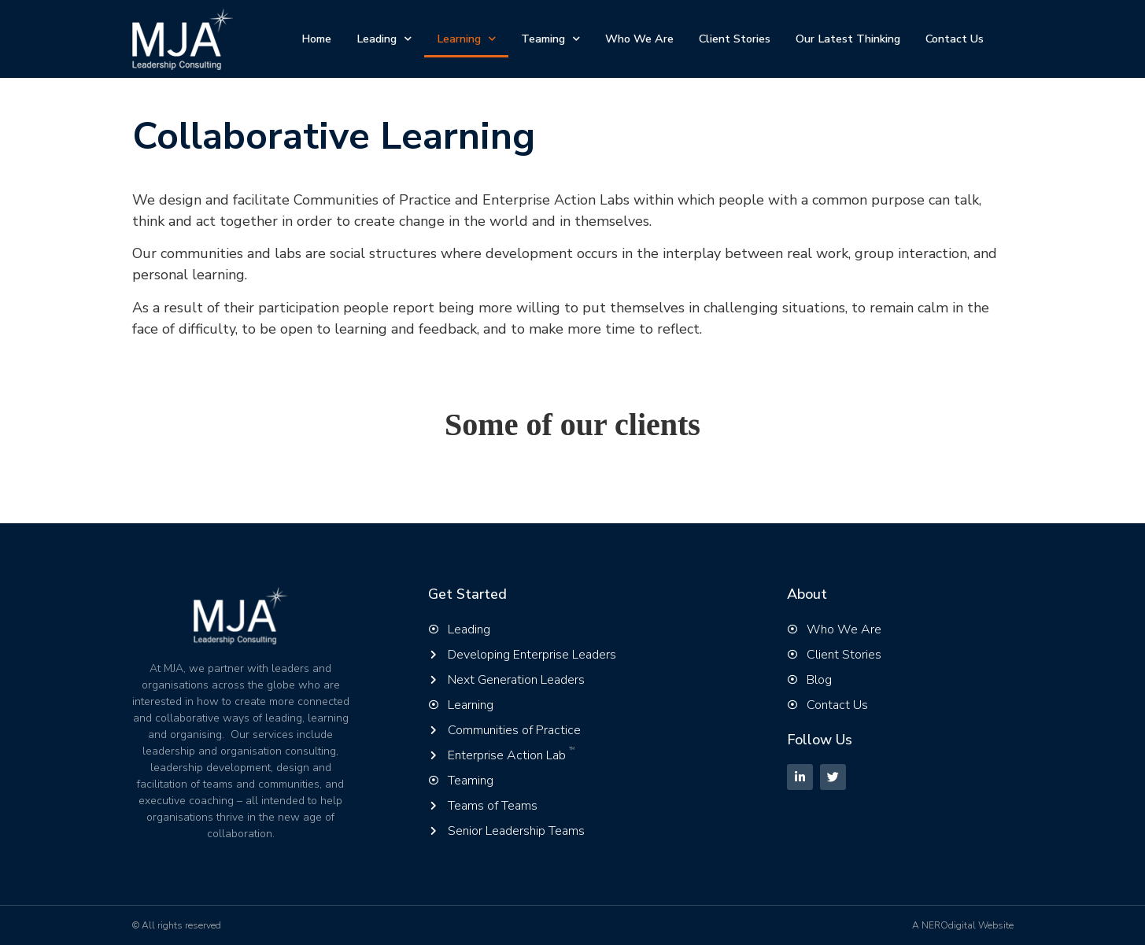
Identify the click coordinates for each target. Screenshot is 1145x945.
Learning (466, 38)
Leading (384, 38)
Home (316, 38)
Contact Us (954, 38)
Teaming (550, 38)
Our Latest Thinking (848, 38)
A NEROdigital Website (963, 925)
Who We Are (639, 38)
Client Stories (734, 38)
